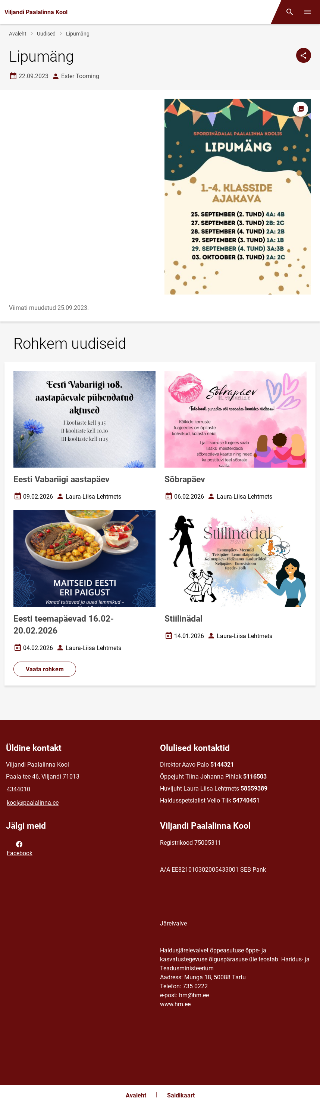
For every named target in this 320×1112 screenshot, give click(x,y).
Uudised (46, 34)
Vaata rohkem (45, 669)
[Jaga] (303, 55)
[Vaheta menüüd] (307, 11)
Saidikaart (181, 1095)
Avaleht (17, 34)
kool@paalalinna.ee (33, 802)
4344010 (18, 789)
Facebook (19, 848)
